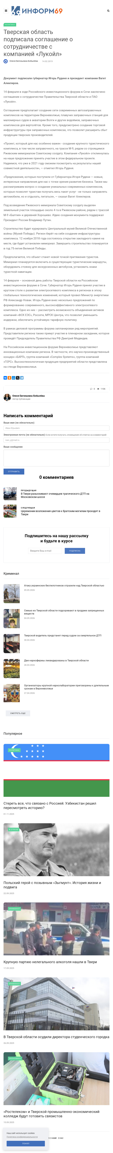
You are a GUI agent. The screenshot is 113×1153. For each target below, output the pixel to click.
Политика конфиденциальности (22, 1137)
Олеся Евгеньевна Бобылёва (24, 61)
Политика (10, 24)
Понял (25, 1144)
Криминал (11, 587)
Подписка (74, 564)
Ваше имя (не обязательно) (19, 422)
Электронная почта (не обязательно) (24, 434)
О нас (60, 1138)
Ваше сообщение (13, 446)
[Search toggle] (107, 10)
